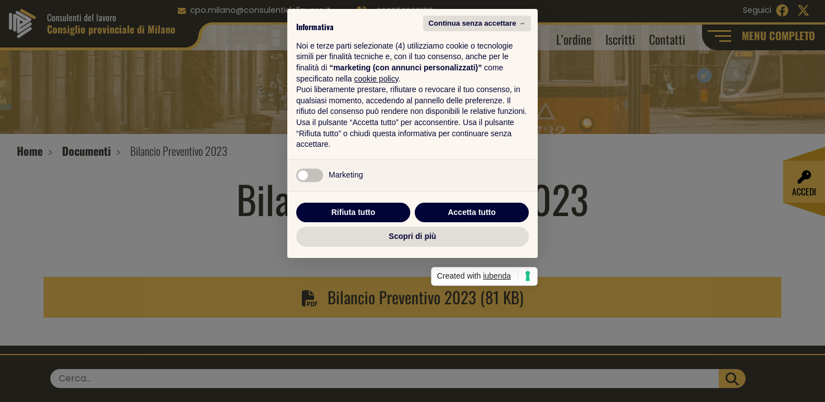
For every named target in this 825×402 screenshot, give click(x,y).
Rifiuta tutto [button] (353, 279)
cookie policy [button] (376, 146)
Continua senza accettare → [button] (477, 91)
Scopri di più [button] (413, 303)
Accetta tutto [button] (472, 279)
